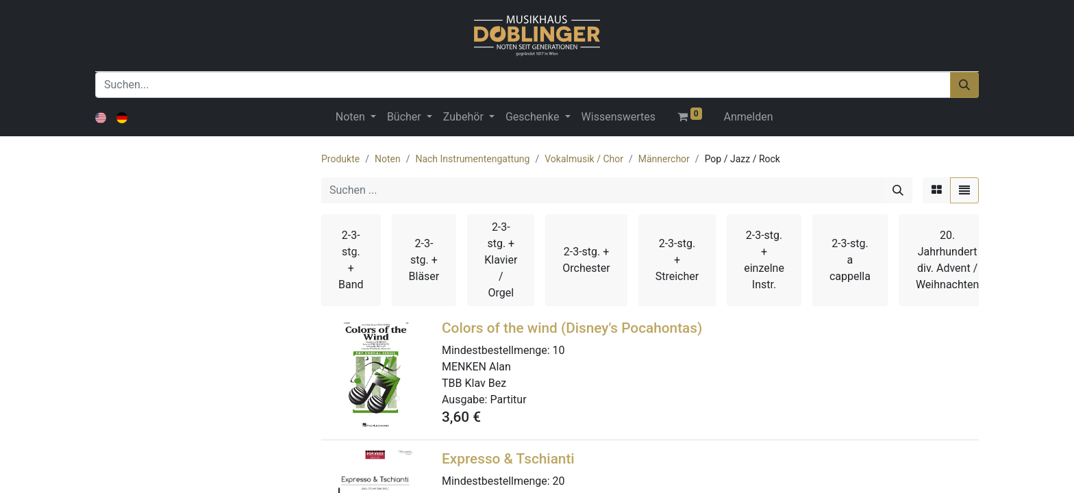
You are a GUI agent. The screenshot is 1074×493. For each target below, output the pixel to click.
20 (559, 481)
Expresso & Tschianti (508, 459)
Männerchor (664, 158)
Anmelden (748, 116)
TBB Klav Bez (474, 383)
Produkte (340, 158)
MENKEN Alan (476, 366)
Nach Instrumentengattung (472, 158)
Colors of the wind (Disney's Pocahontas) (572, 328)
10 (559, 350)
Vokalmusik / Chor (584, 158)
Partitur (508, 399)
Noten (388, 158)
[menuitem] (618, 117)
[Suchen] (964, 85)
